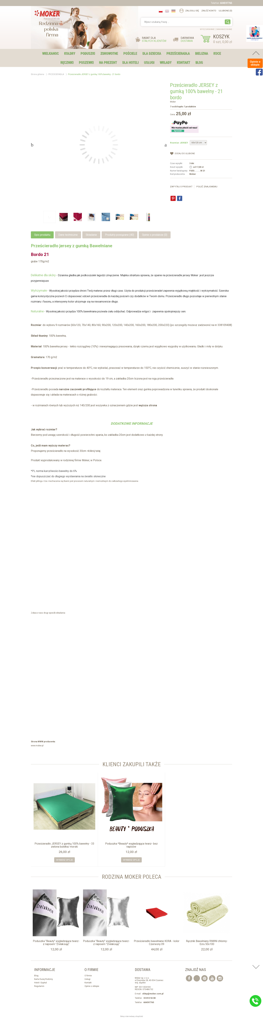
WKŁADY (165, 62)
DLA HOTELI (130, 62)
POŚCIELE (130, 53)
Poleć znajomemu (206, 186)
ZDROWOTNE (109, 53)
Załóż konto (208, 10)
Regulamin (39, 986)
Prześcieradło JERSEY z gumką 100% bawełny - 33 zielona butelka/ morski (64, 845)
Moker (173, 102)
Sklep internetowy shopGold (131, 1016)
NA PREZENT (108, 62)
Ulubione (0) (225, 10)
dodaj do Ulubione (185, 153)
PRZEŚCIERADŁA (178, 53)
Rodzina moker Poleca (131, 877)
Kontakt (183, 62)
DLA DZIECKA (151, 53)
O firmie (88, 975)
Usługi (87, 979)
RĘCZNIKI (66, 62)
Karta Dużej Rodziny (43, 979)
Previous (32, 145)
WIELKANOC (50, 53)
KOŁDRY (69, 53)
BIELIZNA (201, 53)
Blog (199, 62)
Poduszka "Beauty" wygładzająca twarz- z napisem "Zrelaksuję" (56, 943)
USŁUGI (149, 62)
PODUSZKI (88, 53)
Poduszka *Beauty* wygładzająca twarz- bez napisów (131, 845)
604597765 (226, 3)
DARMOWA (187, 39)
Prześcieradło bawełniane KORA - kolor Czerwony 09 (156, 943)
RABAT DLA (154, 39)
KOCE (217, 53)
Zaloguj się (192, 10)
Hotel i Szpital (40, 982)
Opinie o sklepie (92, 986)
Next (166, 145)
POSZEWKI (86, 62)
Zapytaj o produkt (181, 186)
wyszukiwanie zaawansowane (216, 29)
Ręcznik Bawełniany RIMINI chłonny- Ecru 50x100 (207, 943)
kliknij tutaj (94, 450)
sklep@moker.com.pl (152, 994)
